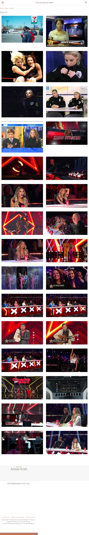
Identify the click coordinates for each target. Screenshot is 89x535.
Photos (7, 8)
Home (1, 8)
